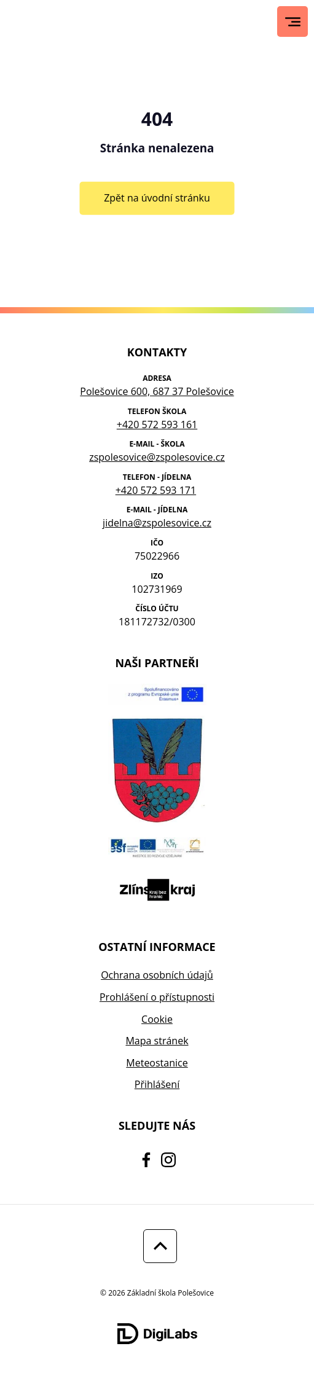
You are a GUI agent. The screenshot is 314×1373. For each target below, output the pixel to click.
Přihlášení (157, 1084)
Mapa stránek (156, 1040)
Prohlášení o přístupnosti (157, 997)
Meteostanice (156, 1063)
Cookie (157, 1019)
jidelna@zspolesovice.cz (157, 523)
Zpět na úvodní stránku (157, 198)
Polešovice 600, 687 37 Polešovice (157, 391)
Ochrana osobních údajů (157, 975)
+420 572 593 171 (156, 490)
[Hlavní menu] (292, 22)
